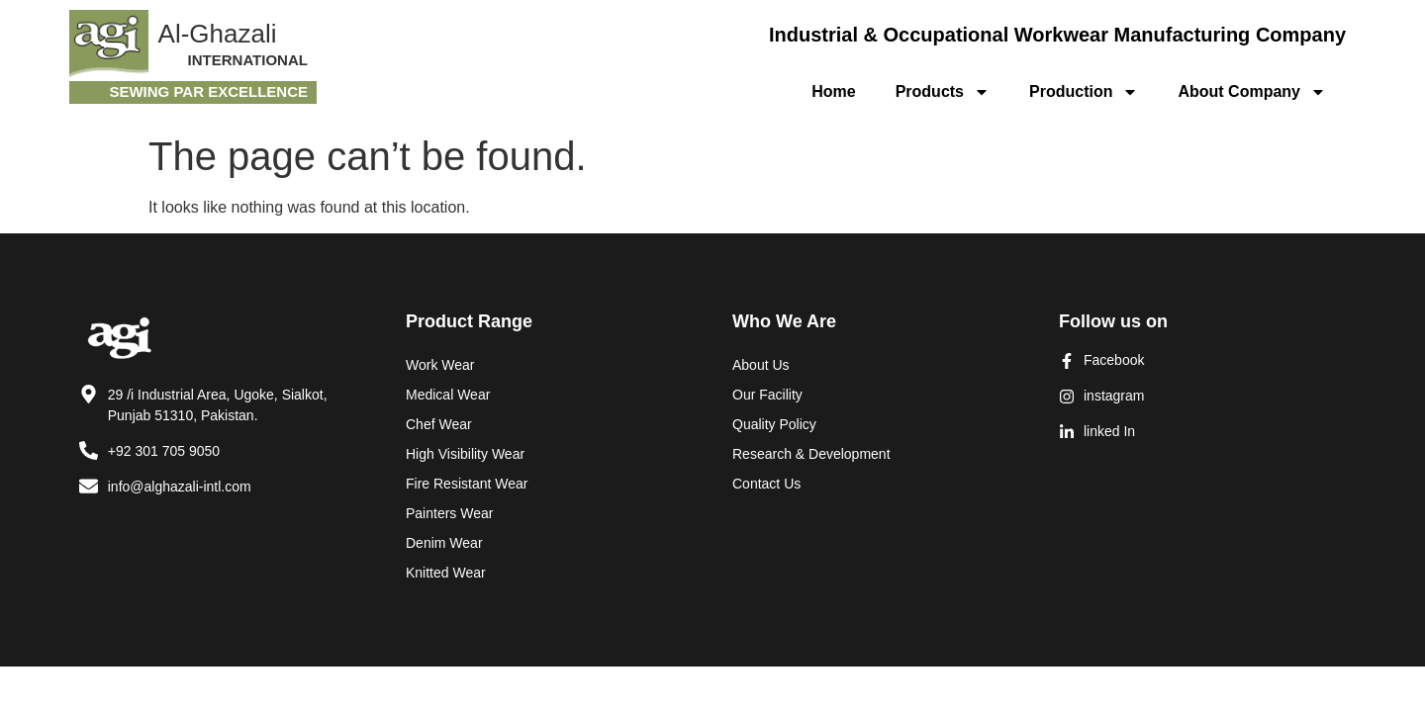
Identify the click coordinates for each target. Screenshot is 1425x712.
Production (1083, 92)
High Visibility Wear (465, 454)
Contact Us (766, 483)
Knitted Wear (446, 572)
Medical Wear (448, 394)
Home (833, 91)
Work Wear (440, 365)
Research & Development (811, 454)
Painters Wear (449, 513)
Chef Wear (439, 424)
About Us (761, 365)
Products (943, 92)
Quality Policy (774, 424)
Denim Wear (444, 543)
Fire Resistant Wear (466, 483)
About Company (1252, 92)
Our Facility (767, 394)
